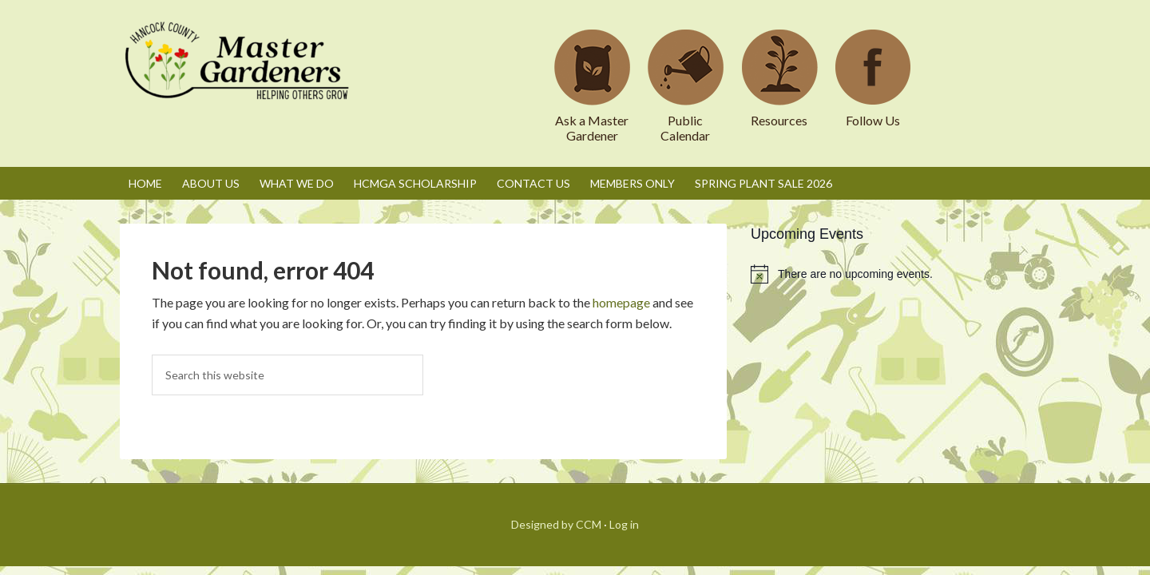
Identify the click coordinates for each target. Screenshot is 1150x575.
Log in (624, 524)
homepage (621, 302)
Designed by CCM (556, 524)
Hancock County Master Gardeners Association (239, 76)
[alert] (890, 274)
